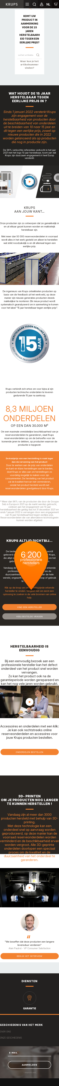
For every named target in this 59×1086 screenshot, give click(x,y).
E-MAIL (13, 1052)
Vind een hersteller (29, 607)
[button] (41, 4)
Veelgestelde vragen (29, 616)
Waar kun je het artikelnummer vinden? (29, 64)
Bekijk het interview (29, 956)
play (30, 182)
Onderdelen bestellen (29, 752)
